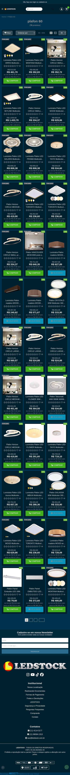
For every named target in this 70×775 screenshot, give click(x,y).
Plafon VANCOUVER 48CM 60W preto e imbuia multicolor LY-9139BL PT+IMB (34, 254)
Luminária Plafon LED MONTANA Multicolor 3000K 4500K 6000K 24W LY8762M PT (34, 61)
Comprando (35, 713)
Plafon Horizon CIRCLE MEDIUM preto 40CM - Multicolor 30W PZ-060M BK (12, 206)
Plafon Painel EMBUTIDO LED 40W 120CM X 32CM (34, 590)
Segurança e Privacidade (35, 706)
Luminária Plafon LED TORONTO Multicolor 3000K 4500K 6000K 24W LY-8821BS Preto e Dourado (34, 206)
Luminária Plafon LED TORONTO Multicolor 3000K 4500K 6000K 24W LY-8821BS (34, 542)
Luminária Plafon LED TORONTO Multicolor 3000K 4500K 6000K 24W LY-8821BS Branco (56, 206)
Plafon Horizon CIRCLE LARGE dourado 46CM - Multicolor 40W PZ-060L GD (12, 350)
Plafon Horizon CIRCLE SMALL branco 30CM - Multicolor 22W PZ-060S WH (34, 110)
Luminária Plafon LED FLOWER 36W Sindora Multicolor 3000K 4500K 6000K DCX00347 (34, 398)
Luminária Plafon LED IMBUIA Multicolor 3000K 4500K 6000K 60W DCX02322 (34, 494)
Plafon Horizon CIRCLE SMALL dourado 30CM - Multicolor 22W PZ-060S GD (56, 61)
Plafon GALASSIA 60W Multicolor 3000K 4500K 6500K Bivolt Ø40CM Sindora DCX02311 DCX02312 (56, 494)
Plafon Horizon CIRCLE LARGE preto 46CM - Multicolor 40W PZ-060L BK (56, 350)
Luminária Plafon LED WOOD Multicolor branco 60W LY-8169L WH (12, 542)
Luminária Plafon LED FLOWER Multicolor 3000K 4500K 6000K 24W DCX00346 (34, 446)
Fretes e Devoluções (35, 698)
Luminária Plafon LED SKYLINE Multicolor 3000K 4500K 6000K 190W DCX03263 (12, 110)
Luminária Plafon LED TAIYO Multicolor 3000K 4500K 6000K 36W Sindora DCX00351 (56, 446)
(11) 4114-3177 (35, 731)
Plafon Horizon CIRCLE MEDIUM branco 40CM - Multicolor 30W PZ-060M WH (12, 446)
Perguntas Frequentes (35, 710)
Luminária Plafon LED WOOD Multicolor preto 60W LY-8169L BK (56, 110)
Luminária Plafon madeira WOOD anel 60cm (56, 542)
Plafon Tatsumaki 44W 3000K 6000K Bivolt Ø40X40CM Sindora (56, 398)
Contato (35, 717)
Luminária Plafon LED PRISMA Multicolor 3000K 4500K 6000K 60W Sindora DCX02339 (34, 158)
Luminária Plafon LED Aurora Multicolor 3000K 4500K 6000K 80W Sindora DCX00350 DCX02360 (12, 494)
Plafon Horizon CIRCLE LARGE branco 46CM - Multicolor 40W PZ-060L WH (34, 350)
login (34, 2)
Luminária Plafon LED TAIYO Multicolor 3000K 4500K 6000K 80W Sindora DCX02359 (56, 158)
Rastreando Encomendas (35, 691)
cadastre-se (43, 2)
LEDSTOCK (35, 702)
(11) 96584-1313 (35, 734)
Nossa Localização (35, 687)
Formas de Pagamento (35, 695)
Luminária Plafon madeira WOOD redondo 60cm (34, 302)
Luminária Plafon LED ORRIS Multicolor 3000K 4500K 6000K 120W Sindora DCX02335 (12, 61)
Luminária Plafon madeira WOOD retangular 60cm (12, 302)
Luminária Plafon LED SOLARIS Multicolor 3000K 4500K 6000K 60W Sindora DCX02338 (12, 158)
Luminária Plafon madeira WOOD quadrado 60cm (56, 254)
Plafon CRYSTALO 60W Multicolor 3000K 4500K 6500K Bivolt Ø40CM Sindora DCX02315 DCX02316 (56, 302)
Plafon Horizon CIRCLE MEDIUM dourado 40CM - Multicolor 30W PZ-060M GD (12, 398)
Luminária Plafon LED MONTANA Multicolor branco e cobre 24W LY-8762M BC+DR (56, 590)
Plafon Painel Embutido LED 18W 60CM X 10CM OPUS (12, 590)
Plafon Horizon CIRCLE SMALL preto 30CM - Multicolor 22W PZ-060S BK (12, 254)
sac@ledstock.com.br (35, 738)
